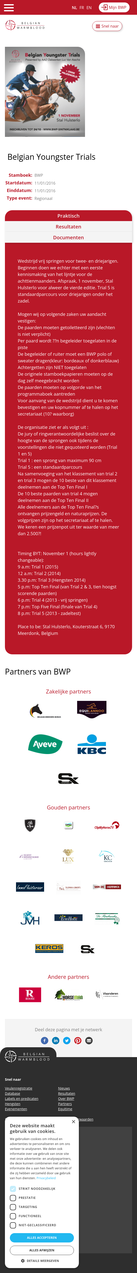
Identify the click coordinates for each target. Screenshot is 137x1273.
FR (82, 7)
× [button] (73, 1122)
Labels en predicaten (21, 1098)
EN (89, 7)
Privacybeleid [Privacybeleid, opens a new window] (46, 1178)
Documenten (68, 237)
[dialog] (42, 1192)
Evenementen (16, 1109)
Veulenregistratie (18, 1088)
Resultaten (68, 226)
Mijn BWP (117, 7)
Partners (65, 1103)
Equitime (65, 1109)
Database (12, 1093)
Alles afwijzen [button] (41, 1250)
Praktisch (68, 215)
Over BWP (66, 1098)
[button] (42, 1260)
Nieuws (64, 1088)
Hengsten (12, 1103)
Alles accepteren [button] (42, 1238)
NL (74, 7)
